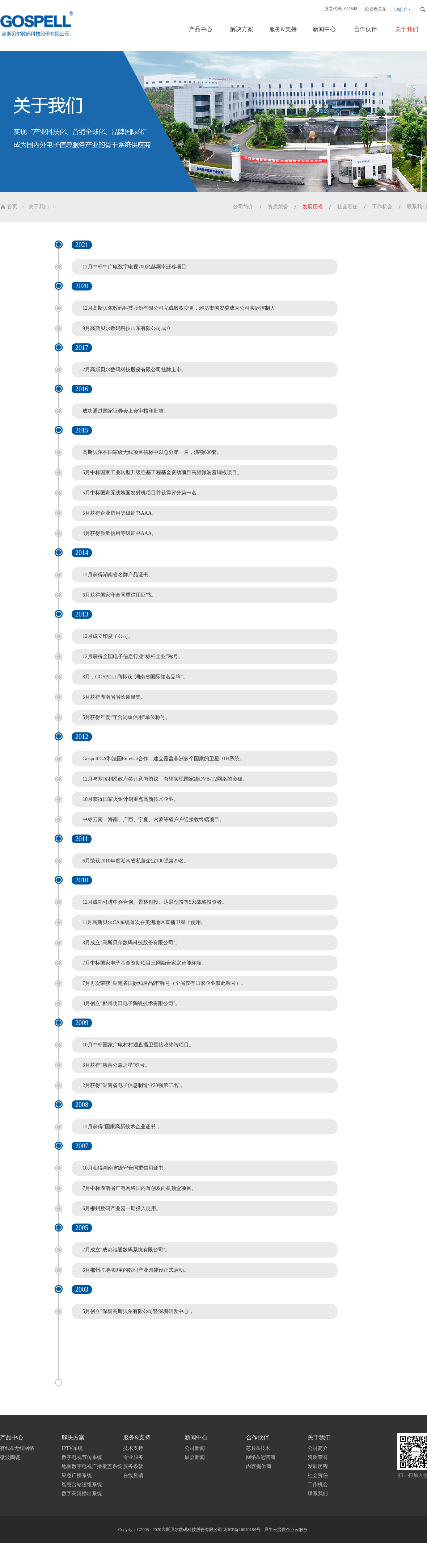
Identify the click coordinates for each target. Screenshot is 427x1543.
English (400, 9)
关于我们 (39, 206)
